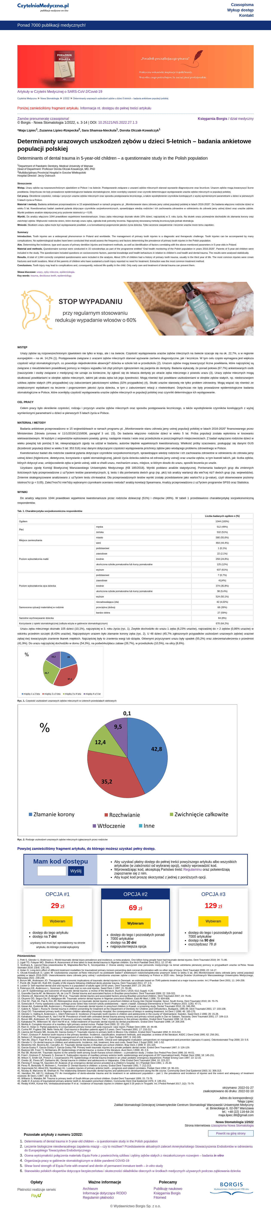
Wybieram (57, 921)
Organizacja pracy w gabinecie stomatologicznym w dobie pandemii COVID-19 (76, 1160)
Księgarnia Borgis (167, 1193)
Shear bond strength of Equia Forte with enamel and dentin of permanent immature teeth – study (93, 1166)
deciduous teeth (48, 275)
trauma (34, 275)
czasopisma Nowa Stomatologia (232, 1125)
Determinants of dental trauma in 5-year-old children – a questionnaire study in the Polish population (91, 1141)
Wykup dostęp (240, 10)
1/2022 (66, 98)
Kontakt (246, 15)
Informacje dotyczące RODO (105, 1193)
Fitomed (160, 1197)
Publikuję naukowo (168, 1189)
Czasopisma (242, 5)
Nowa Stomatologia (49, 98)
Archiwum (90, 1189)
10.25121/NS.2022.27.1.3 (117, 122)
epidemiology (65, 275)
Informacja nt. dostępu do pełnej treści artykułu (115, 108)
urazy (40, 272)
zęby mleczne (51, 272)
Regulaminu (192, 869)
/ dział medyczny (226, 119)
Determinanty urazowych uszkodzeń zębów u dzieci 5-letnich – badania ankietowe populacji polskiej (120, 98)
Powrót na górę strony (231, 1133)
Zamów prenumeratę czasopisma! (43, 119)
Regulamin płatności (98, 1197)
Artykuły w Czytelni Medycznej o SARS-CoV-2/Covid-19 (59, 91)
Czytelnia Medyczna (27, 98)
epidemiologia (67, 272)
